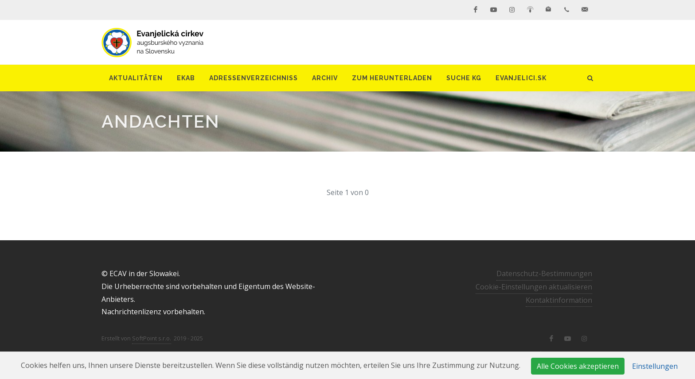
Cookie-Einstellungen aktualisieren (534, 287)
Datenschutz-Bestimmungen (544, 273)
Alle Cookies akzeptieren (578, 366)
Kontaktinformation (559, 300)
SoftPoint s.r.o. (151, 338)
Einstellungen (655, 366)
